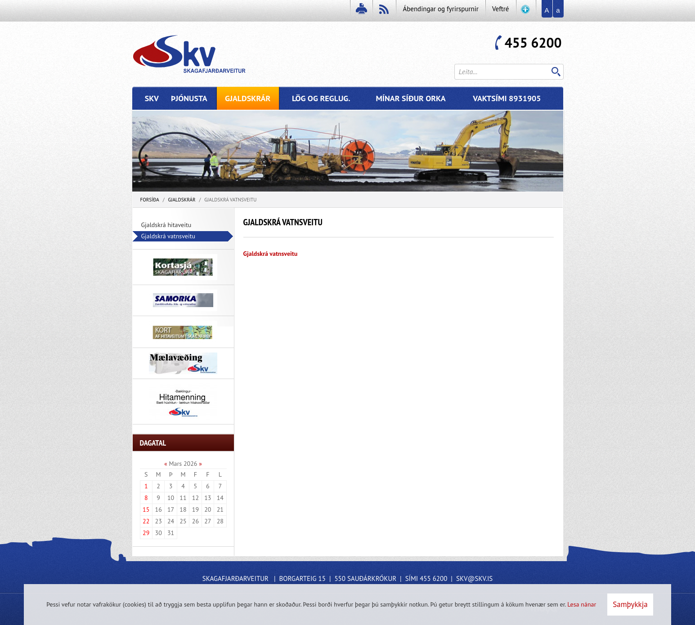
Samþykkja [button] (630, 604)
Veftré (500, 8)
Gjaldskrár (181, 199)
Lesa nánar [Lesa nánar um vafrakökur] (581, 604)
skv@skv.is (474, 578)
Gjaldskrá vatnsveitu (230, 199)
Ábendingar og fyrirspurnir (440, 8)
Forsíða (149, 199)
